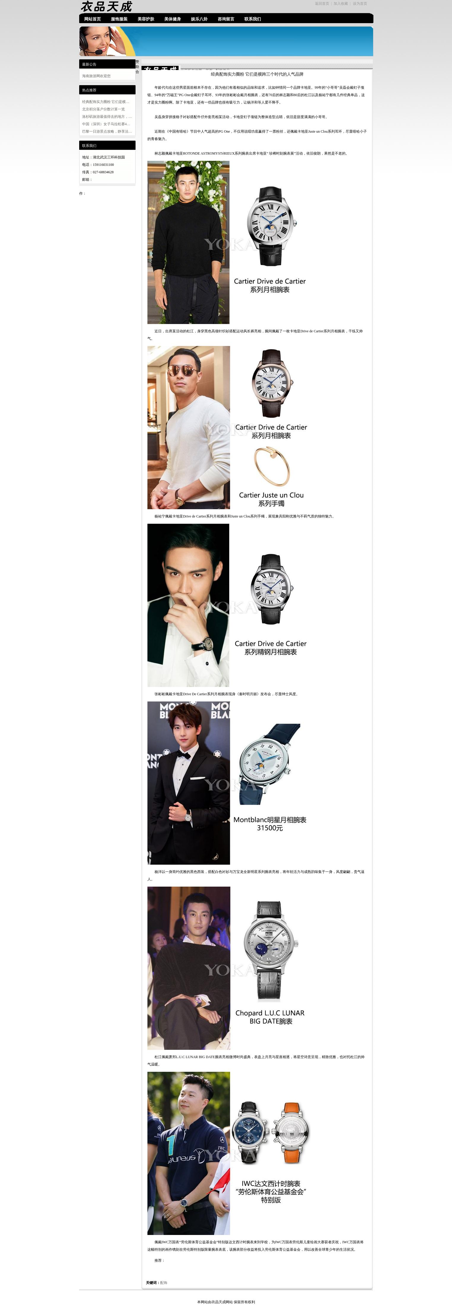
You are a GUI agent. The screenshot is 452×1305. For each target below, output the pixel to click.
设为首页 (360, 3)
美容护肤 (146, 19)
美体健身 (172, 19)
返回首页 (322, 3)
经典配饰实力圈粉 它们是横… (105, 102)
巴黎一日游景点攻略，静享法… (107, 131)
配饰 (163, 1283)
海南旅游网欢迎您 (96, 76)
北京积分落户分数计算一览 (103, 109)
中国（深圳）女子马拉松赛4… (106, 124)
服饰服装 (119, 19)
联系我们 (252, 19)
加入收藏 (341, 3)
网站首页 (92, 19)
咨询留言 (226, 19)
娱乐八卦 (199, 19)
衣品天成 (218, 1302)
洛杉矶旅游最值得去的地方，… (107, 117)
